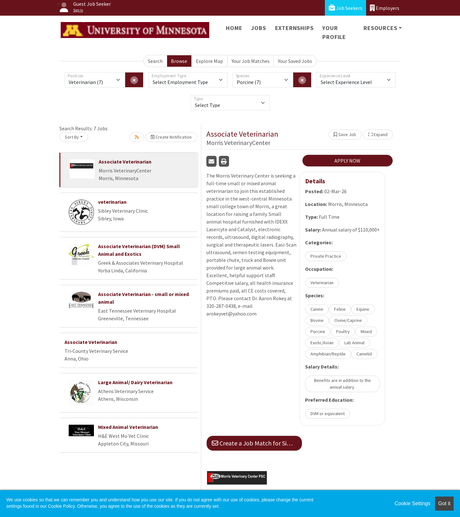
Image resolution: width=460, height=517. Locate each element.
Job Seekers (345, 8)
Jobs (258, 28)
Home (234, 28)
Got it (444, 503)
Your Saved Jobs (295, 61)
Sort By (72, 137)
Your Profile (334, 32)
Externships (294, 28)
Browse (179, 61)
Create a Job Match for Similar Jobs (257, 443)
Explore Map (209, 61)
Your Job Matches (251, 61)
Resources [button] (380, 28)
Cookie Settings (412, 503)
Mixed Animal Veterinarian (128, 427)
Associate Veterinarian (125, 161)
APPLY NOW (347, 160)
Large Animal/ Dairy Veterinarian (135, 382)
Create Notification (171, 137)
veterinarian (112, 202)
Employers (384, 8)
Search (155, 61)
